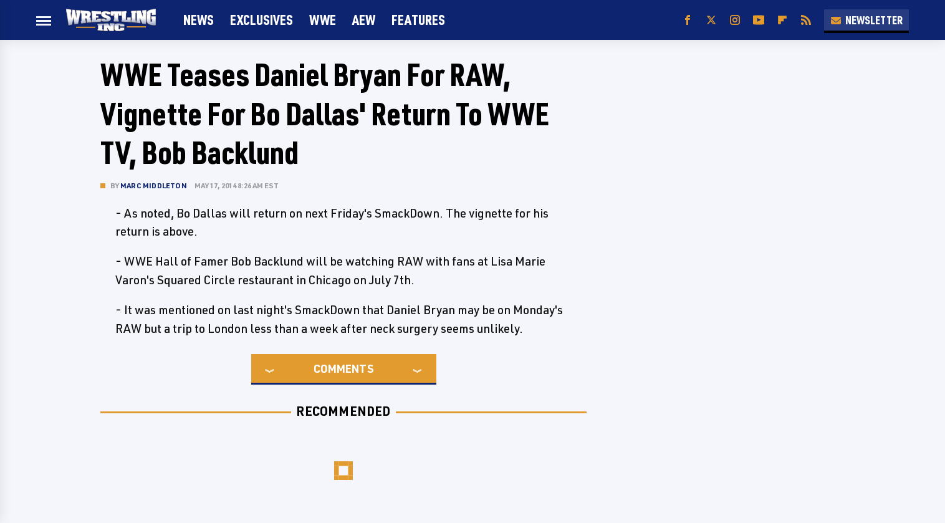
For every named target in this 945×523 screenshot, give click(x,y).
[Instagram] (735, 20)
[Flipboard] (782, 20)
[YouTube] (758, 20)
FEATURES (418, 19)
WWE (322, 19)
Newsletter (866, 20)
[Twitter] (711, 20)
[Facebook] (687, 20)
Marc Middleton (153, 185)
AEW (363, 19)
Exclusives (261, 19)
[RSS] (806, 20)
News (198, 19)
